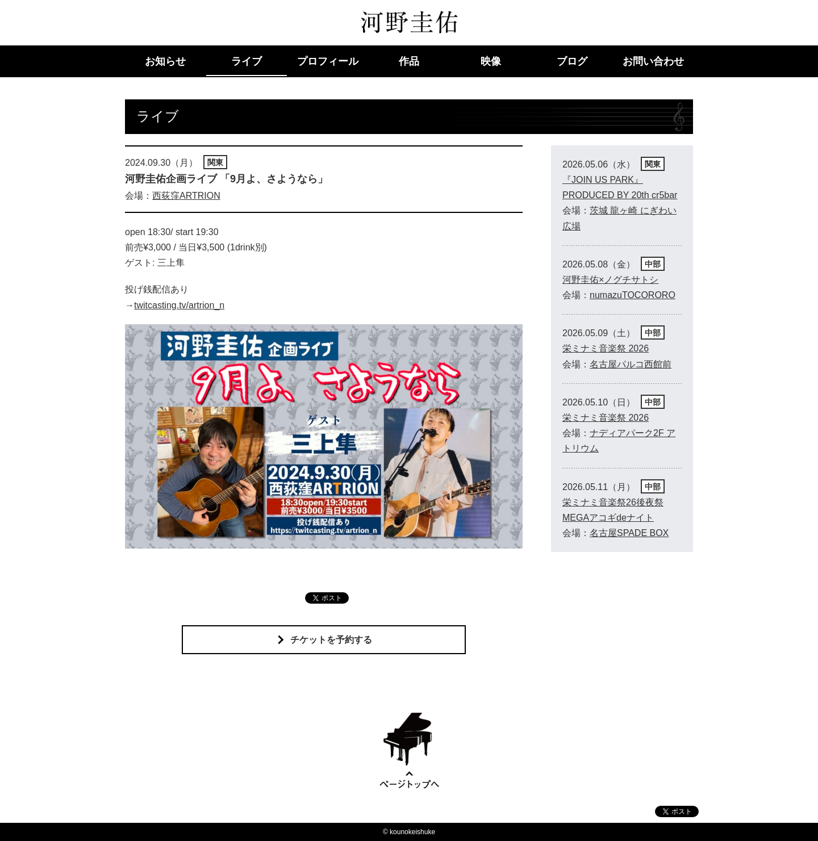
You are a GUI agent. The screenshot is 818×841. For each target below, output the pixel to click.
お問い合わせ (653, 61)
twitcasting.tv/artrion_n (179, 305)
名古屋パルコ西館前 (630, 364)
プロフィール (327, 61)
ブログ (572, 61)
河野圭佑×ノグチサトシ (610, 279)
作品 (409, 61)
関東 (215, 162)
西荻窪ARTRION (186, 195)
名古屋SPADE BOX (629, 533)
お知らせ (165, 61)
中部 (653, 264)
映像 (491, 61)
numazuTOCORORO (632, 295)
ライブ (246, 61)
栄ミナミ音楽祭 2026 (605, 348)
